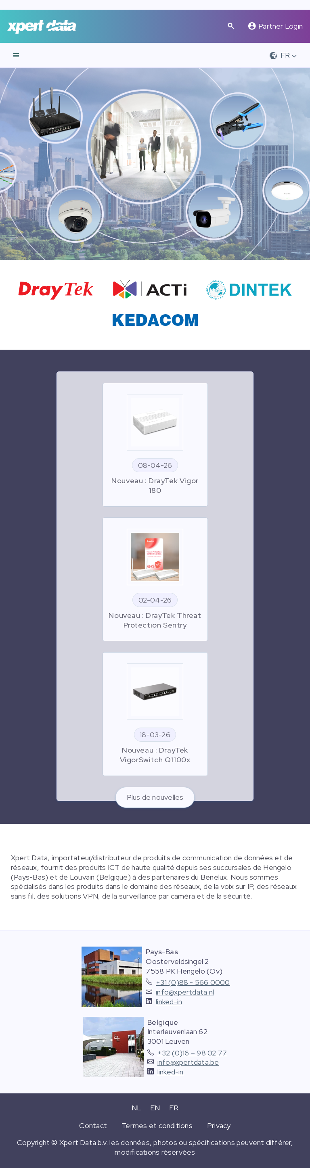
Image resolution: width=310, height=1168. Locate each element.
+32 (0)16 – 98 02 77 (192, 1052)
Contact (93, 1125)
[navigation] (16, 55)
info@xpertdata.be (188, 1062)
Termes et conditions (157, 1125)
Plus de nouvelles (155, 797)
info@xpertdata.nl (185, 992)
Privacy (219, 1125)
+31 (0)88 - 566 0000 (193, 982)
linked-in (169, 1001)
